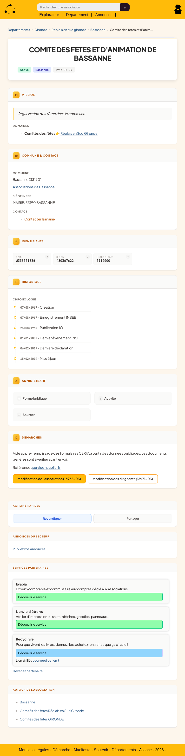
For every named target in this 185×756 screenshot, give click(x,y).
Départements (124, 750)
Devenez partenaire (28, 671)
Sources (29, 415)
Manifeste (82, 750)
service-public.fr (46, 467)
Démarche (61, 750)
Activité (110, 398)
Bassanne (98, 30)
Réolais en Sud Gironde (69, 30)
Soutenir (101, 750)
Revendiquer (52, 518)
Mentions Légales (34, 750)
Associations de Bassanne (34, 187)
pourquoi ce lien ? (46, 660)
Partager (133, 518)
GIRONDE (40, 30)
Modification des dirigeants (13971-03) (123, 479)
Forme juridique (35, 398)
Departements (19, 30)
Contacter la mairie (39, 219)
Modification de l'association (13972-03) (49, 479)
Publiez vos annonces (29, 549)
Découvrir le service (32, 597)
